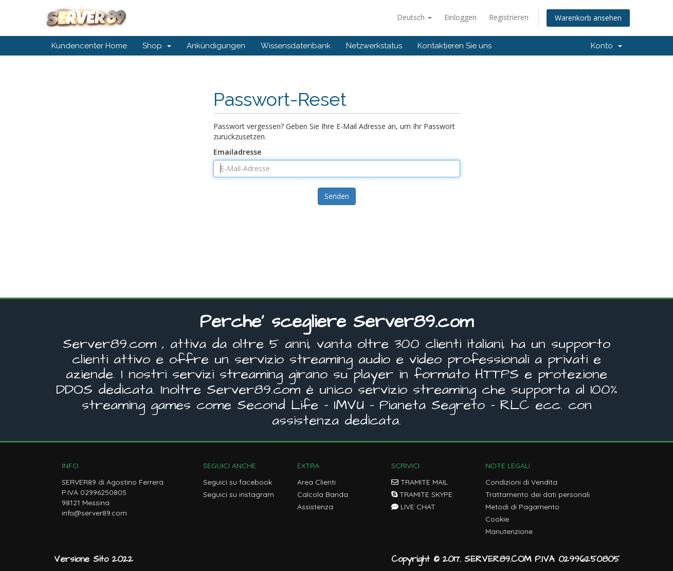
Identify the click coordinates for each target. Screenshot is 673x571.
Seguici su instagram (238, 494)
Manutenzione (509, 531)
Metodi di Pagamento (522, 506)
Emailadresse (237, 152)
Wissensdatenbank (296, 45)
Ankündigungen (216, 45)
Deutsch (414, 17)
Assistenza (315, 506)
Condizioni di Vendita (521, 482)
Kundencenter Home (89, 45)
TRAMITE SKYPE (421, 494)
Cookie (497, 519)
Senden (336, 196)
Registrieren (509, 17)
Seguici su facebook (237, 482)
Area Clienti (316, 482)
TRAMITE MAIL (419, 482)
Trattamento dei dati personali (537, 494)
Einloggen (460, 17)
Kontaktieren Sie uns (454, 45)
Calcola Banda (322, 494)
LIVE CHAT (413, 506)
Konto (606, 45)
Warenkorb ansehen (588, 18)
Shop (156, 45)
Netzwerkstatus (374, 45)
